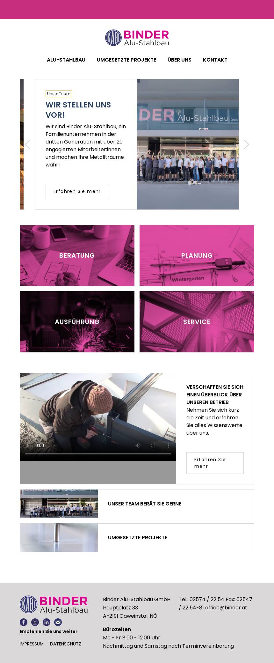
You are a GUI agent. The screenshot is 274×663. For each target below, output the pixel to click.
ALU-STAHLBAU (66, 59)
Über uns (179, 59)
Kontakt (215, 59)
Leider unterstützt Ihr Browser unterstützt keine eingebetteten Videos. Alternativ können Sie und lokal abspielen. (98, 417)
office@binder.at (226, 607)
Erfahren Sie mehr (77, 191)
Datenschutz (65, 644)
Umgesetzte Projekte (126, 59)
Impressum (32, 644)
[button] (27, 144)
